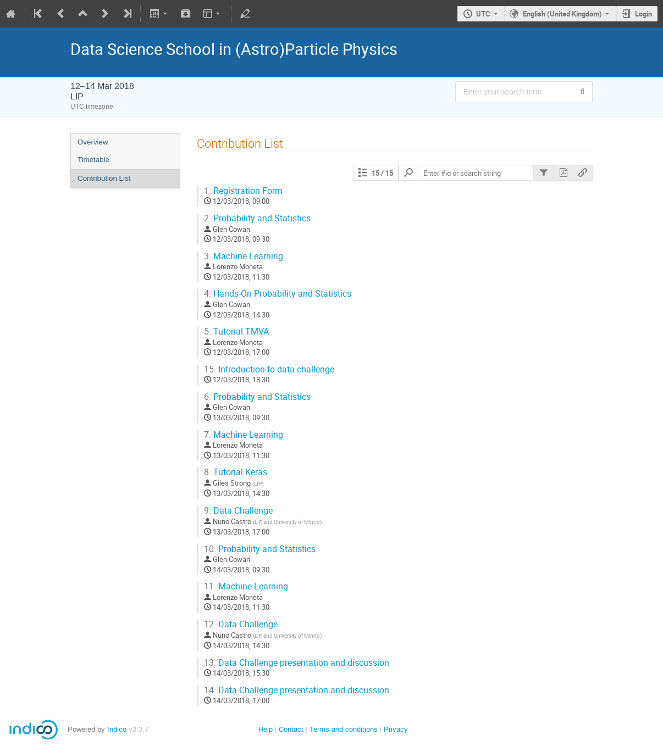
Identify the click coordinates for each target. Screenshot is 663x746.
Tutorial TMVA (236, 331)
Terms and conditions (344, 729)
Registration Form (243, 191)
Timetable (93, 159)
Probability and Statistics (257, 218)
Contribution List (104, 178)
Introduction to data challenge (269, 369)
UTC (483, 14)
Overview (93, 142)
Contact (291, 729)
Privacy (396, 729)
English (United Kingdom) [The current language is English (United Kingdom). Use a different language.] (562, 14)
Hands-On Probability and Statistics (277, 293)
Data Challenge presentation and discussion (296, 663)
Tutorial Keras (235, 472)
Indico (116, 729)
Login (643, 14)
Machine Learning (243, 256)
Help (265, 729)
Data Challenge (238, 510)
